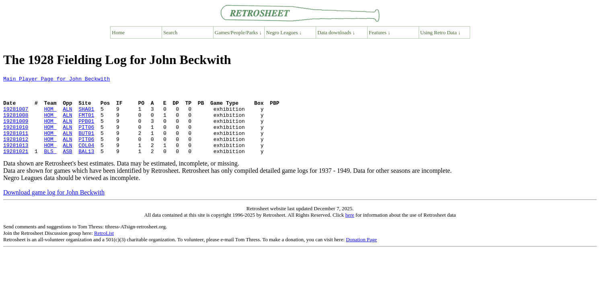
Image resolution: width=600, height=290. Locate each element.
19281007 (15, 116)
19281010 (15, 137)
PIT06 (86, 137)
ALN (67, 116)
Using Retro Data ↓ (440, 32)
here (349, 231)
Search (170, 32)
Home (118, 32)
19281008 (15, 123)
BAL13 (86, 166)
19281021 (15, 166)
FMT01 (86, 123)
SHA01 (86, 116)
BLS (50, 166)
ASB (67, 166)
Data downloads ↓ (336, 32)
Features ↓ (379, 32)
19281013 (15, 159)
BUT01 (86, 145)
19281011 (15, 145)
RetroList (104, 249)
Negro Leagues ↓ (284, 32)
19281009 (15, 130)
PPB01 (86, 130)
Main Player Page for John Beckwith (56, 79)
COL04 (86, 159)
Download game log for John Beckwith (54, 208)
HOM (50, 116)
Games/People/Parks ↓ (238, 32)
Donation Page (361, 255)
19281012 (15, 152)
